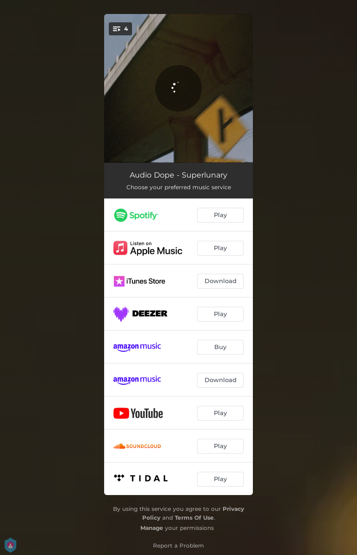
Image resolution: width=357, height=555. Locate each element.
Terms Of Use (194, 517)
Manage (151, 527)
